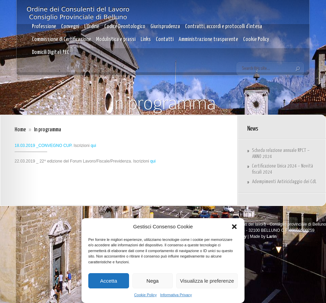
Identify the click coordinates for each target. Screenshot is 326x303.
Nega (152, 281)
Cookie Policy (145, 295)
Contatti (165, 39)
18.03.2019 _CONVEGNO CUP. (44, 145)
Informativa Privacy (176, 295)
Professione (44, 27)
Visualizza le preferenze (207, 281)
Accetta (108, 281)
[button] (234, 226)
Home (20, 130)
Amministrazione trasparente (208, 39)
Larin (271, 236)
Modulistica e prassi (115, 39)
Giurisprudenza (165, 27)
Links (146, 39)
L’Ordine (91, 27)
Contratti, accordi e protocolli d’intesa (223, 27)
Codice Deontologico (124, 27)
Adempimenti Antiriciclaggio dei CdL (284, 181)
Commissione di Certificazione (61, 39)
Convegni (70, 27)
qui (93, 145)
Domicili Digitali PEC (50, 52)
